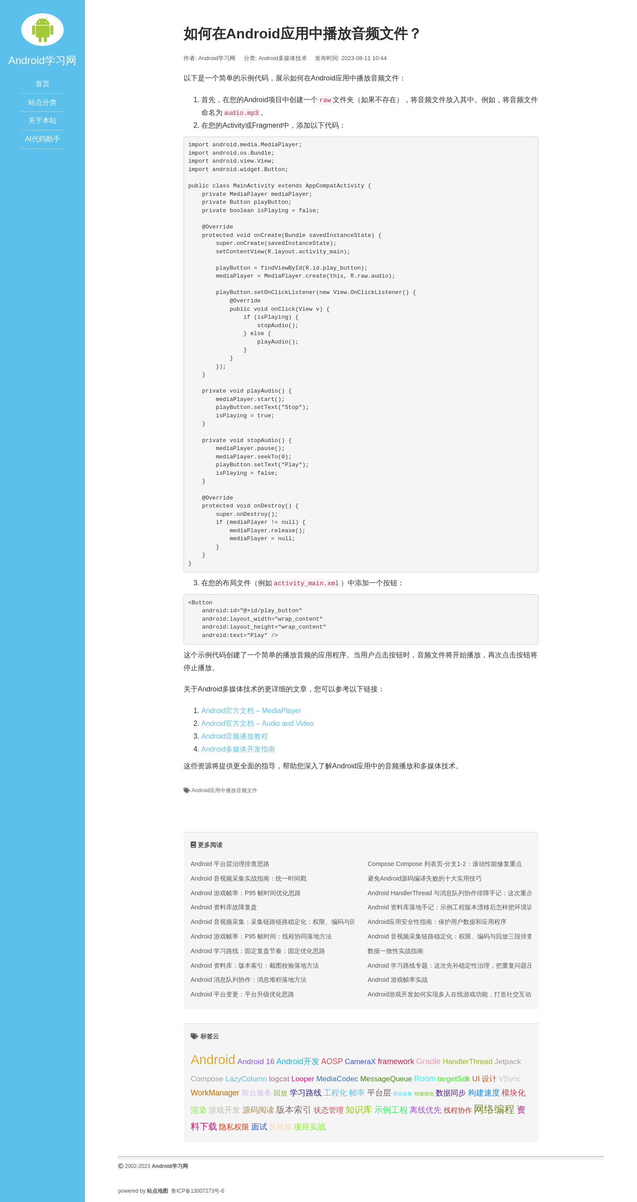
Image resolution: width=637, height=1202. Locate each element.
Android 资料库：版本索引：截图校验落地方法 (255, 965)
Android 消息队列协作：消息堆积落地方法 (249, 979)
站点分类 (42, 102)
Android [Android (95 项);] (213, 1059)
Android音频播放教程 (234, 736)
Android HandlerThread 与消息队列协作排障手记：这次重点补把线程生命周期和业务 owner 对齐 (500, 893)
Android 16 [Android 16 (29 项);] (256, 1061)
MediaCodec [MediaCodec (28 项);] (337, 1079)
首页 (42, 84)
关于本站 (42, 120)
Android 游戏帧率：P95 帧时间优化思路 (246, 893)
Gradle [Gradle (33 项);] (428, 1061)
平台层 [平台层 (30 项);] (379, 1092)
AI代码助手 (42, 139)
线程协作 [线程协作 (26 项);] (458, 1110)
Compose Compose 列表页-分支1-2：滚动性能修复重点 (445, 863)
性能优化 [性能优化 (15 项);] (424, 1093)
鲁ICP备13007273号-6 (197, 1191)
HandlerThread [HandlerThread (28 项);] (468, 1061)
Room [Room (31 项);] (424, 1078)
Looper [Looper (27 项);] (303, 1079)
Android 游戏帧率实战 (398, 979)
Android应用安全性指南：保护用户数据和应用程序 (437, 921)
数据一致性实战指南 (395, 950)
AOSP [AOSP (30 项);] (332, 1061)
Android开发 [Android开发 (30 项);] (297, 1061)
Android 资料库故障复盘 (224, 907)
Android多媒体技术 (282, 58)
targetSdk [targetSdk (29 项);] (453, 1078)
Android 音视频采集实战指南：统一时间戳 (249, 878)
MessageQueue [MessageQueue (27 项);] (386, 1079)
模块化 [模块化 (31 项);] (514, 1092)
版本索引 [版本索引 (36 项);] (293, 1109)
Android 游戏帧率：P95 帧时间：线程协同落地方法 (261, 936)
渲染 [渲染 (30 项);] (199, 1110)
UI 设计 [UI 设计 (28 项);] (484, 1079)
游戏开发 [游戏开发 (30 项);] (224, 1110)
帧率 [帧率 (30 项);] (357, 1092)
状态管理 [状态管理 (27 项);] (329, 1110)
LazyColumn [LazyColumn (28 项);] (246, 1079)
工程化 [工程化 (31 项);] (335, 1092)
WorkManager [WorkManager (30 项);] (215, 1092)
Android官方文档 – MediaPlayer (251, 710)
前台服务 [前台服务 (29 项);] (257, 1092)
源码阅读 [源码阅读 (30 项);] (258, 1110)
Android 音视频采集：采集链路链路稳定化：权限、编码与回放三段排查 (289, 921)
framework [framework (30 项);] (396, 1061)
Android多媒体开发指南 (238, 749)
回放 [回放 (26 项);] (280, 1093)
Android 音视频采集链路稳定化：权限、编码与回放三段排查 (450, 936)
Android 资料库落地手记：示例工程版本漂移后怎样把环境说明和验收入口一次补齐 (481, 907)
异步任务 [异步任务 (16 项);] (402, 1093)
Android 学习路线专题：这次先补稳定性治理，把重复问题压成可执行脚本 (469, 965)
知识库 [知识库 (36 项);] (358, 1109)
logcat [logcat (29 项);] (279, 1078)
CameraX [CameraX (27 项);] (360, 1061)
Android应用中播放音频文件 (224, 790)
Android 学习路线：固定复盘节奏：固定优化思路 (258, 950)
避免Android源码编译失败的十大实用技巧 (425, 878)
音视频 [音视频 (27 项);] (280, 1127)
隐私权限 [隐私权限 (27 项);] (234, 1127)
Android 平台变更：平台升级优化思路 (242, 994)
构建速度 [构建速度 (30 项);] (484, 1092)
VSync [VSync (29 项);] (510, 1078)
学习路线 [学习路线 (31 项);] (306, 1092)
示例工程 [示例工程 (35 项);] (391, 1109)
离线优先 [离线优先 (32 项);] (425, 1109)
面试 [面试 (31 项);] (259, 1126)
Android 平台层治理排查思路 (230, 863)
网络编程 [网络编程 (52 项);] (494, 1109)
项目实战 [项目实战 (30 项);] (310, 1126)
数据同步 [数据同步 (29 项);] (451, 1092)
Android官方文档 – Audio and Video (257, 723)
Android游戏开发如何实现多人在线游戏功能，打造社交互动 (449, 994)
